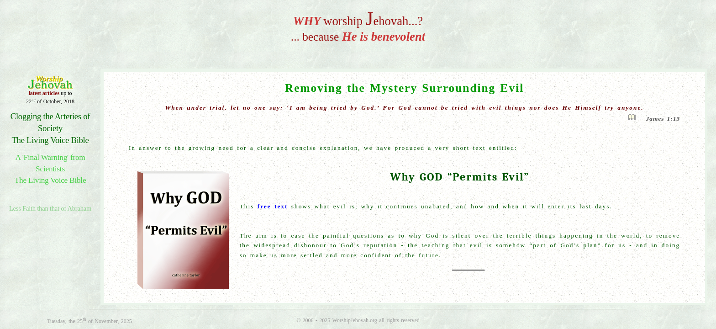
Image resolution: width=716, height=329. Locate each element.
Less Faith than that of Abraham (50, 208)
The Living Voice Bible (50, 140)
